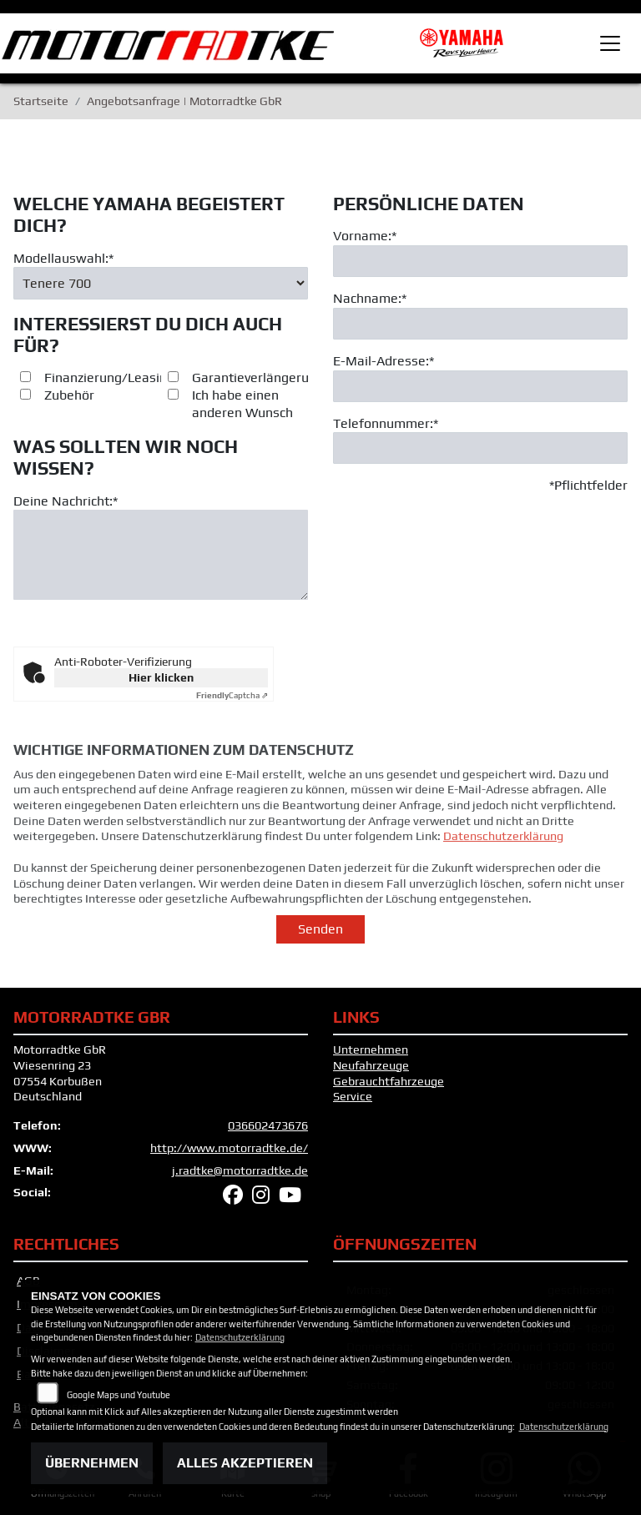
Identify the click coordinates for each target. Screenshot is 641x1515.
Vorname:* (364, 236)
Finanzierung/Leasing (109, 378)
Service (352, 1096)
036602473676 (268, 1125)
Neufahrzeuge (371, 1065)
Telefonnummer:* (385, 423)
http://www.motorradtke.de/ (229, 1148)
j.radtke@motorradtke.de (240, 1170)
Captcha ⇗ (232, 695)
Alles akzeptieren (245, 1463)
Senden (320, 929)
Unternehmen (370, 1049)
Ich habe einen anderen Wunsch (242, 404)
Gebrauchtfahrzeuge (388, 1081)
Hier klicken (161, 677)
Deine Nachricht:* (65, 501)
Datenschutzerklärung (503, 858)
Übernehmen (92, 1463)
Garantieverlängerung (258, 378)
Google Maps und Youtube (118, 1395)
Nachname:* (369, 298)
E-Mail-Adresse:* (383, 361)
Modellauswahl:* (63, 258)
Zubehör (69, 396)
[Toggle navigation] (610, 43)
